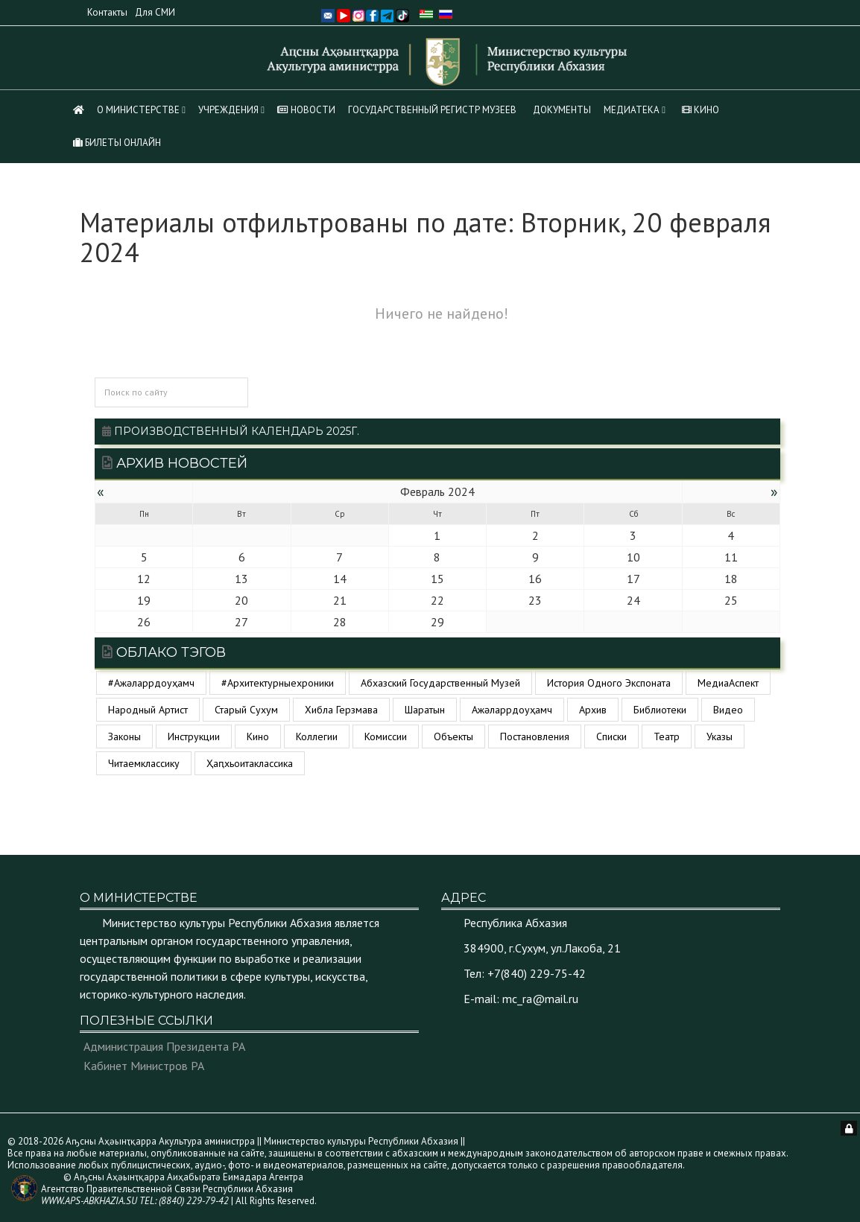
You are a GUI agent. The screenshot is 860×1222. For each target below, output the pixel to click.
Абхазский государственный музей (440, 683)
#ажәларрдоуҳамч (151, 683)
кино (258, 736)
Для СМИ (155, 12)
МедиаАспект (728, 683)
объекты (453, 736)
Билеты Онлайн (117, 142)
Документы (562, 110)
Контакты (107, 12)
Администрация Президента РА (164, 1046)
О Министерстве (138, 110)
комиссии (385, 736)
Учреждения (228, 110)
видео (728, 709)
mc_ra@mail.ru (540, 998)
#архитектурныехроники (277, 683)
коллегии (317, 736)
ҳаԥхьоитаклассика (249, 763)
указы (719, 736)
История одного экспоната (609, 683)
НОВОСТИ (306, 110)
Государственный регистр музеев (432, 110)
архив (593, 709)
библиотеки (659, 709)
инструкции (194, 736)
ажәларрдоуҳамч (512, 709)
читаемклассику (144, 763)
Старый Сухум (246, 709)
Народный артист (148, 709)
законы (124, 736)
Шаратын (425, 709)
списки (611, 736)
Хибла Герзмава (341, 709)
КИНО (700, 110)
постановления (534, 736)
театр (667, 736)
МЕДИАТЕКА (632, 110)
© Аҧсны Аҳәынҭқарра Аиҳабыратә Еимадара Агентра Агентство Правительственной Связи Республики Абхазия (172, 1189)
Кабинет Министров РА (143, 1065)
